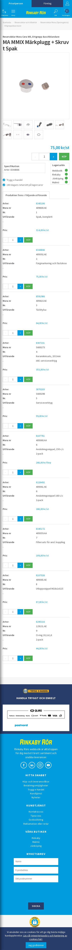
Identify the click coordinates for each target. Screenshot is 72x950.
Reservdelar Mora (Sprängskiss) (54, 22)
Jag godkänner (36, 945)
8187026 (40, 575)
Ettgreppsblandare (12, 25)
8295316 (40, 621)
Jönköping (36, 845)
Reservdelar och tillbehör (26, 22)
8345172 (40, 528)
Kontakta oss (36, 811)
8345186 (40, 203)
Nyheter (36, 797)
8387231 (40, 342)
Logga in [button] (67, 4)
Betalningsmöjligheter (36, 785)
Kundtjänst (36, 793)
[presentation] (41, 892)
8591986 (40, 296)
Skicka (36, 906)
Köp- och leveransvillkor (36, 781)
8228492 (40, 482)
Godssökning (36, 819)
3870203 (40, 389)
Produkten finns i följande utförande (26, 195)
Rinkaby (36, 838)
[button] (4, 12)
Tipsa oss (36, 815)
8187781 (40, 435)
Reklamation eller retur (36, 823)
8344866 (40, 249)
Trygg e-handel (36, 789)
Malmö (36, 841)
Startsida (7, 22)
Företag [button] (47, 3)
